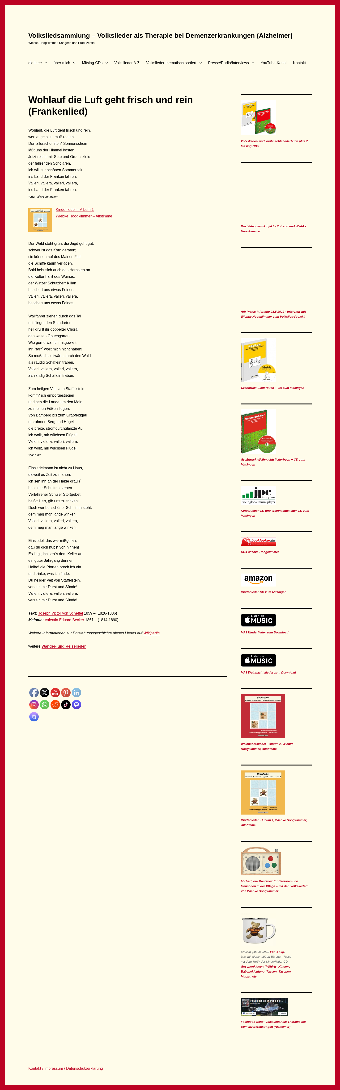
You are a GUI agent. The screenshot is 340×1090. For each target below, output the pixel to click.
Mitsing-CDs (92, 63)
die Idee (35, 63)
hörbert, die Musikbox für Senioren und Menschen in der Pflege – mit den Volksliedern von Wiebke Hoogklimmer (274, 886)
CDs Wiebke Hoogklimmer (260, 552)
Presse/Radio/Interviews (228, 63)
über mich (62, 63)
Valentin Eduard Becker (64, 620)
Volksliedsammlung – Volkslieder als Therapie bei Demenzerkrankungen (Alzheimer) (160, 35)
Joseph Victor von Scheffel (60, 613)
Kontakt (299, 63)
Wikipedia (151, 633)
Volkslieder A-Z (127, 63)
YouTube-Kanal (273, 63)
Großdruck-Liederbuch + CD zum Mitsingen (272, 388)
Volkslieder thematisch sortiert (171, 63)
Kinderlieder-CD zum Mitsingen (263, 592)
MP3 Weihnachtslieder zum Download (268, 672)
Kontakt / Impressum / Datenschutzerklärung (65, 1068)
